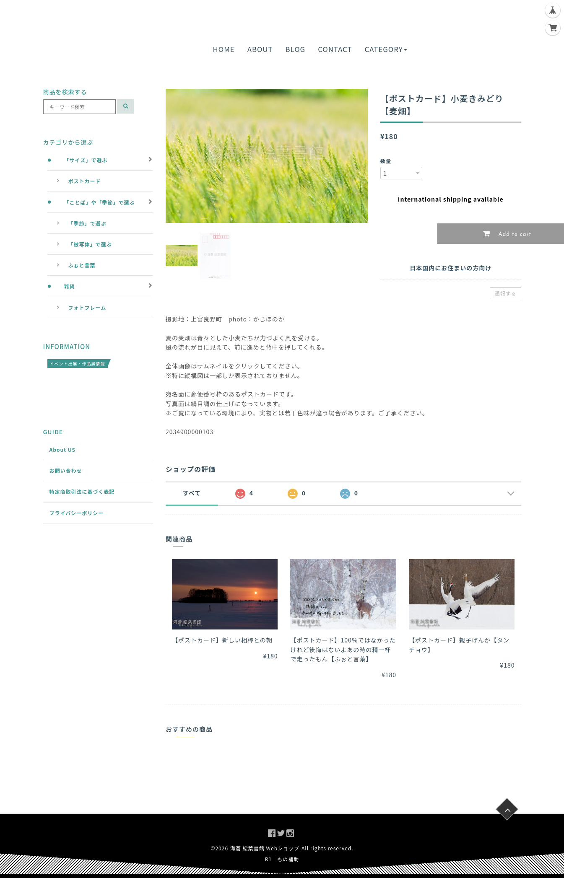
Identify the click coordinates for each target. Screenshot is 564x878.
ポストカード (84, 180)
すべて (192, 493)
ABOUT (260, 49)
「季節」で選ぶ (87, 223)
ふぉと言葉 (82, 265)
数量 (385, 160)
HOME (224, 49)
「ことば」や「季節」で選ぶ (99, 202)
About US (62, 449)
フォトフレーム (87, 307)
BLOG (296, 49)
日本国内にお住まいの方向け (450, 268)
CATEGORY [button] (385, 49)
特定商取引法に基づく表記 (82, 491)
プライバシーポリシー (76, 512)
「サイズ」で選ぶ (86, 159)
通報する (505, 293)
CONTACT (335, 49)
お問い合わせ (65, 470)
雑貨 (69, 286)
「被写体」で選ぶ (90, 244)
